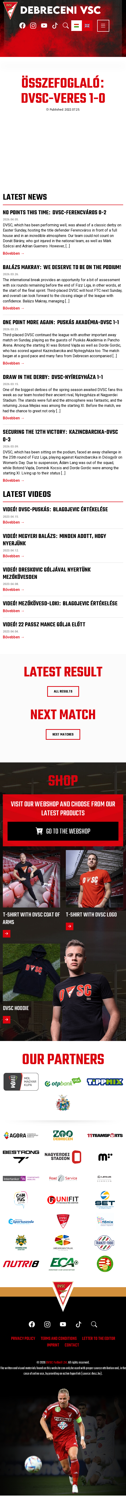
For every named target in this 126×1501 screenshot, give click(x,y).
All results (63, 691)
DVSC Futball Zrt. (57, 1362)
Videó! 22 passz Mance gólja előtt (44, 624)
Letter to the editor (98, 1339)
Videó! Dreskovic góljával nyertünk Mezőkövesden (47, 574)
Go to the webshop (63, 831)
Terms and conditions (59, 1339)
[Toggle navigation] (100, 26)
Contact (72, 1345)
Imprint (53, 1345)
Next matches (63, 734)
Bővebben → (14, 253)
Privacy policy (23, 1339)
